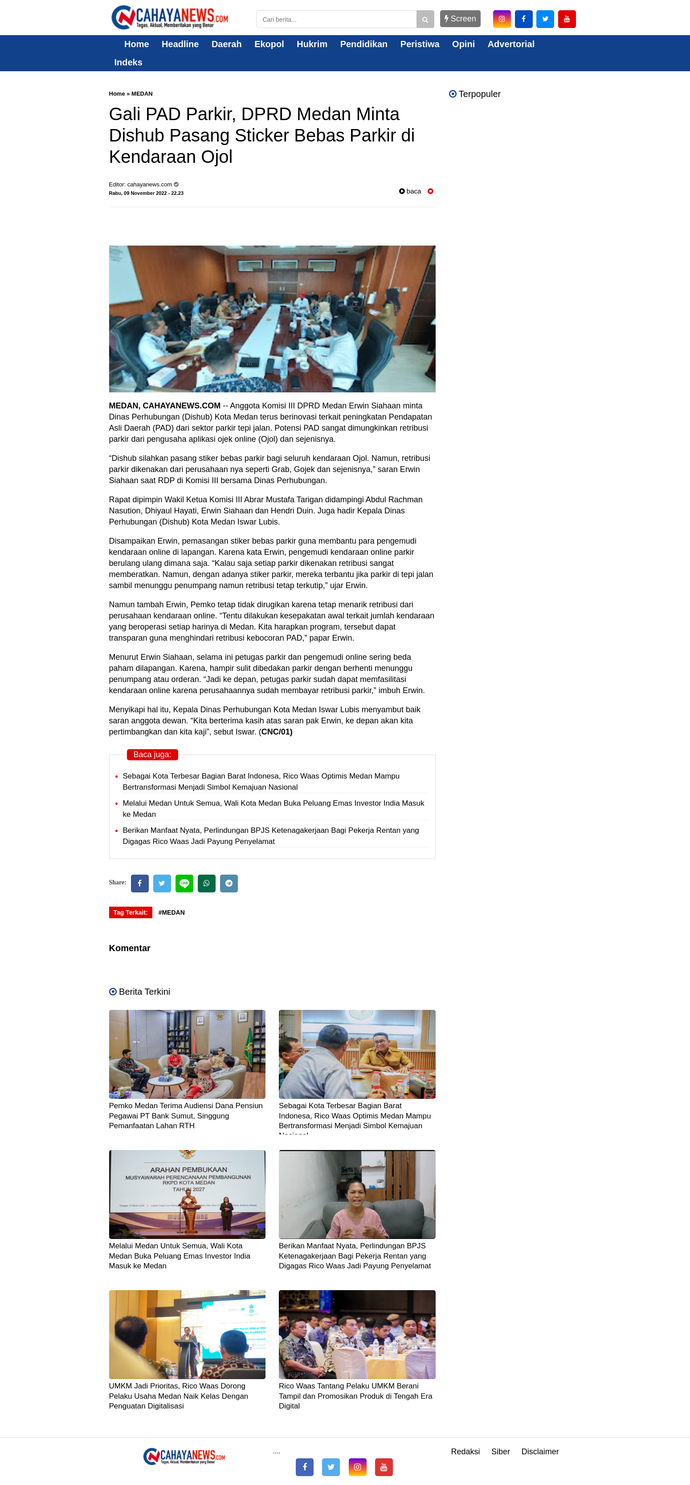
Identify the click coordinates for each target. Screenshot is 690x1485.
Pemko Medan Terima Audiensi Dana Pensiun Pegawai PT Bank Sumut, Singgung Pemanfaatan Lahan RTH (186, 1116)
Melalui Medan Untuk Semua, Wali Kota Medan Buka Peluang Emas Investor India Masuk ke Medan (180, 1256)
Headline (180, 44)
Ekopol (269, 44)
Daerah (227, 44)
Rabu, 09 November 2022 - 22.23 (146, 193)
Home (131, 44)
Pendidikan (364, 44)
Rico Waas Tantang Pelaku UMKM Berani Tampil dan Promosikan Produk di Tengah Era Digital (356, 1396)
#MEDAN (172, 912)
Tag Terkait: (131, 912)
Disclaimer (540, 1451)
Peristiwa (420, 44)
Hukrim (312, 44)
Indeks (128, 62)
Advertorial (511, 44)
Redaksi (465, 1451)
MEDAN (142, 93)
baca (410, 191)
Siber (500, 1451)
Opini (463, 44)
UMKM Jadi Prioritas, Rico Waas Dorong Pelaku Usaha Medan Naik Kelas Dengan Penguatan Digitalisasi (179, 1396)
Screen (460, 18)
